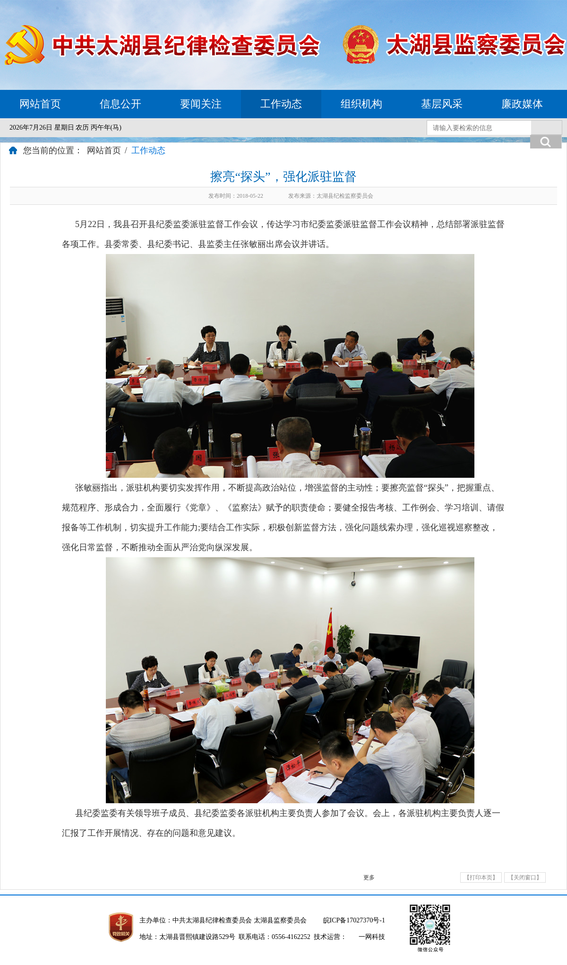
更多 (369, 877)
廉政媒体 (522, 104)
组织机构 (361, 104)
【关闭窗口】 (525, 877)
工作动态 (281, 104)
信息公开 (120, 104)
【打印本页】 (481, 877)
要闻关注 (201, 104)
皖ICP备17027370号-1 (354, 920)
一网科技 (372, 936)
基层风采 (442, 104)
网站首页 (40, 104)
